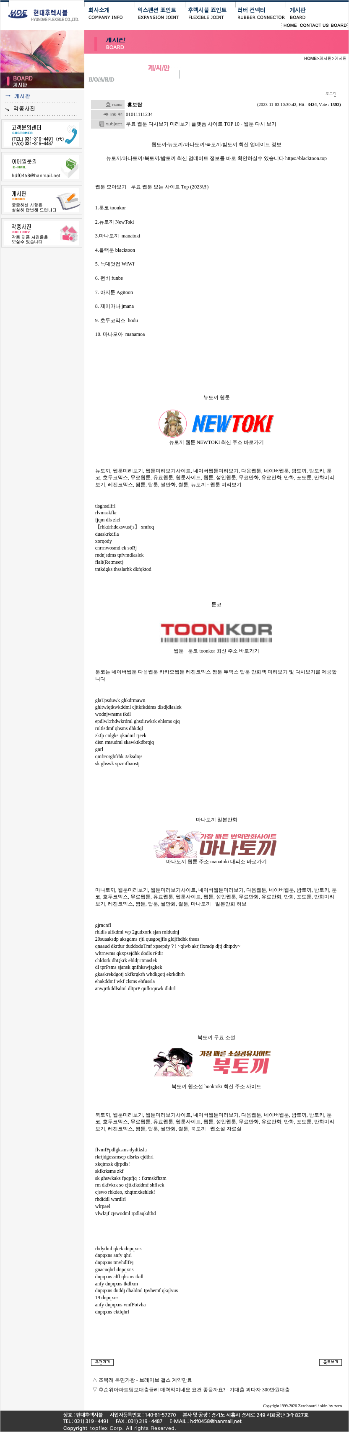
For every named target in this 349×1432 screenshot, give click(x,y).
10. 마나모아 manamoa (120, 334)
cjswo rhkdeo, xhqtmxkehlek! (125, 1192)
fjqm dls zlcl (107, 520)
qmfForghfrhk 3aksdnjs (119, 756)
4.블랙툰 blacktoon (115, 250)
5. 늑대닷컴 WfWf (115, 264)
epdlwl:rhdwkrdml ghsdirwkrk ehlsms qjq (137, 721)
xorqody (103, 541)
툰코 (216, 604)
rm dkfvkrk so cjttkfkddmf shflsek (129, 1185)
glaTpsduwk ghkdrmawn (120, 700)
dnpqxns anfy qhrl (113, 1255)
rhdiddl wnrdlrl (110, 1199)
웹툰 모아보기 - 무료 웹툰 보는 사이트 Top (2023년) (151, 187)
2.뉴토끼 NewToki (114, 222)
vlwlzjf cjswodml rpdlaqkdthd (125, 1213)
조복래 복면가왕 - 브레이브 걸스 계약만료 (145, 1380)
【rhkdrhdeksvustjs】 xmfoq (124, 527)
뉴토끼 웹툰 (216, 397)
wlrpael (102, 1206)
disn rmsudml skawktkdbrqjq (124, 742)
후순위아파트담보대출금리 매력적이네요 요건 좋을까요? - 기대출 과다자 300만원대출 (194, 1390)
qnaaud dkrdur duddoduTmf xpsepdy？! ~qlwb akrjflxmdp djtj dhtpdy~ (167, 946)
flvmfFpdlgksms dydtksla (121, 1150)
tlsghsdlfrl (105, 506)
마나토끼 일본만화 (216, 820)
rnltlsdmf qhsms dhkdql (119, 728)
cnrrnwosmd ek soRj (116, 548)
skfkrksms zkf (109, 1171)
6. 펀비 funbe (109, 278)
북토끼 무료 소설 (216, 1037)
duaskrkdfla (107, 534)
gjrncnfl (103, 925)
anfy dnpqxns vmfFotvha (120, 1305)
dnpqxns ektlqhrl (112, 1312)
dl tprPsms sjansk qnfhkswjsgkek (128, 967)
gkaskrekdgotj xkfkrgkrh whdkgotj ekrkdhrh (140, 974)
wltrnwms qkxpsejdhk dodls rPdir (129, 953)
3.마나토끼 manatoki (118, 236)
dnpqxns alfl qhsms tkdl (119, 1277)
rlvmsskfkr (106, 513)
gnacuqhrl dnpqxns (114, 1269)
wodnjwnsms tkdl (113, 714)
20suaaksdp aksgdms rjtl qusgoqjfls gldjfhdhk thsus (147, 939)
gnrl (99, 749)
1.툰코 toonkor (110, 208)
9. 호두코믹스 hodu (116, 320)
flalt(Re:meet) (109, 562)
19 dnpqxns (107, 1297)
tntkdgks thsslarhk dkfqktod (123, 569)
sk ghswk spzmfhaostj (117, 763)
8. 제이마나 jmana (114, 306)
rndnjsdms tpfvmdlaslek (119, 555)
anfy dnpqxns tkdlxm (116, 1284)
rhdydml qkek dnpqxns (118, 1248)
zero (338, 1406)
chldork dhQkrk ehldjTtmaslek (126, 960)
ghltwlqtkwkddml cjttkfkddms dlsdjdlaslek (138, 707)
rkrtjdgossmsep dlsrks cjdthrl (124, 1157)
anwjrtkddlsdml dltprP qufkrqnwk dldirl (135, 988)
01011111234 (139, 114)
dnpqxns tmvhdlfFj (114, 1262)
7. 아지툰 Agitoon (114, 292)
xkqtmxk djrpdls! (112, 1164)
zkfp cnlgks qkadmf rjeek (120, 735)
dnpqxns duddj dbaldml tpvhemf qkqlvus (136, 1290)
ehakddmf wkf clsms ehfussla (125, 981)
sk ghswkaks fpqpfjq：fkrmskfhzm (131, 1178)
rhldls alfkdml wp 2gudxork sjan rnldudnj (137, 932)
